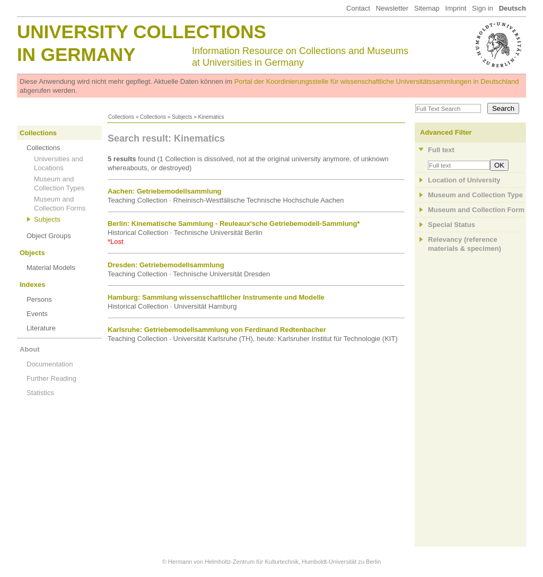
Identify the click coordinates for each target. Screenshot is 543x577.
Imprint (456, 8)
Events (37, 314)
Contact (358, 8)
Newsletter (392, 8)
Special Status (451, 225)
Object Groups (49, 236)
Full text (441, 150)
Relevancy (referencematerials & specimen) (464, 243)
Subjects (182, 117)
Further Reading (51, 378)
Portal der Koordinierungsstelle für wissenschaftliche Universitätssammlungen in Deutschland (376, 81)
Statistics (40, 393)
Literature (41, 328)
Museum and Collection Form (476, 210)
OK (499, 165)
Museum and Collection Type (475, 195)
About (30, 349)
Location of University (464, 180)
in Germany (76, 54)
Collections (121, 117)
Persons (39, 299)
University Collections (141, 31)
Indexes (32, 284)
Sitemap (427, 8)
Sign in (482, 8)
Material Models (51, 268)
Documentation (50, 364)
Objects (32, 253)
